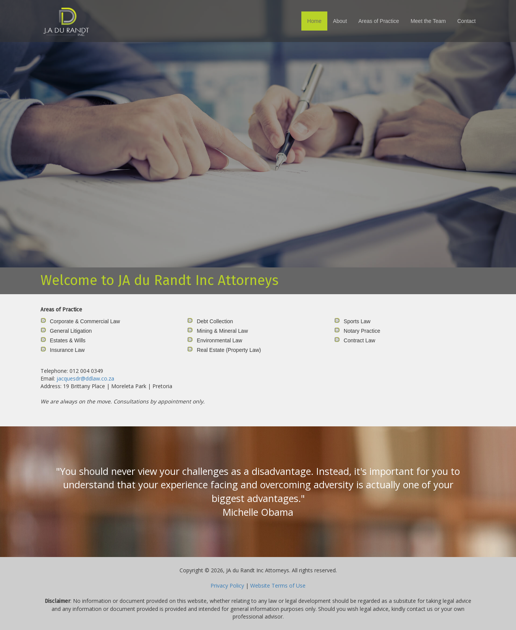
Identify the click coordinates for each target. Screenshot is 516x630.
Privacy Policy (227, 585)
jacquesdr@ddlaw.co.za (85, 378)
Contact (466, 21)
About (340, 21)
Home (314, 21)
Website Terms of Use (278, 585)
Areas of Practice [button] (378, 21)
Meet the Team (428, 21)
